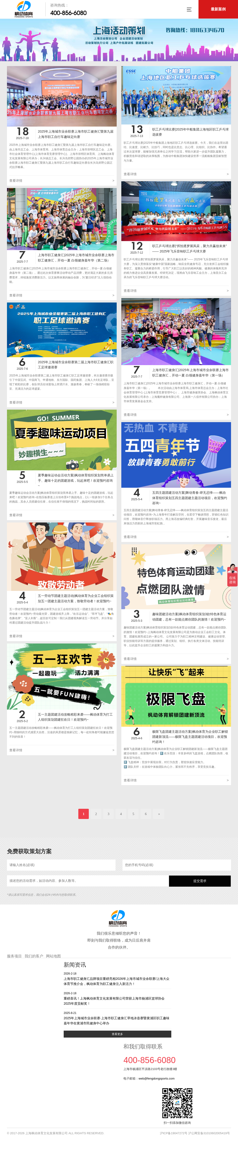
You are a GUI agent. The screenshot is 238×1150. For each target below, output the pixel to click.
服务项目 (14, 956)
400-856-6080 (68, 13)
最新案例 (218, 9)
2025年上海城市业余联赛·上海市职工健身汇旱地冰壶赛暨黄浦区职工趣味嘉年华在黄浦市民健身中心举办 (117, 1018)
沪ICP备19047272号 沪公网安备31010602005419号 (195, 1133)
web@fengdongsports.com (157, 1078)
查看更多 (117, 1034)
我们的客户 (34, 956)
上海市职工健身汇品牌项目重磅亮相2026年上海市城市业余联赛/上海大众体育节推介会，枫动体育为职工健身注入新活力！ (117, 979)
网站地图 (53, 956)
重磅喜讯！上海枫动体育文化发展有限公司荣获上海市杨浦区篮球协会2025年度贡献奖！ (117, 998)
